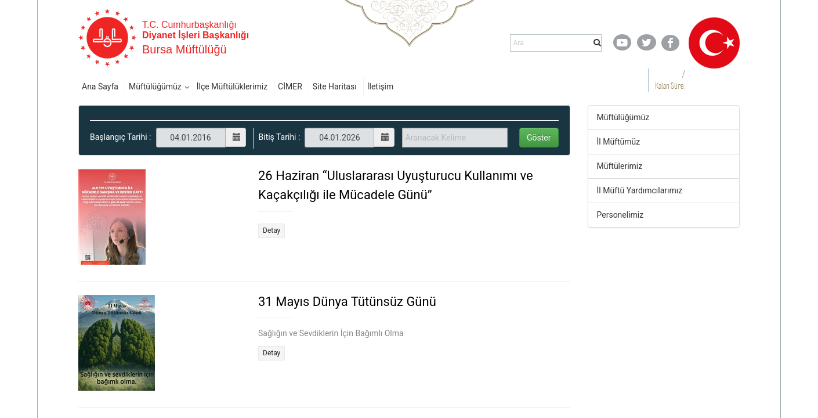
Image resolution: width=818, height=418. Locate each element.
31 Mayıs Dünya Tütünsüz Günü (347, 301)
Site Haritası (335, 86)
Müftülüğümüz (155, 86)
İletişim (380, 86)
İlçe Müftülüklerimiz (232, 86)
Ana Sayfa (100, 86)
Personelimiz (620, 214)
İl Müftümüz (618, 141)
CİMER (290, 86)
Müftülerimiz (620, 166)
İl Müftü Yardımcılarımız (640, 190)
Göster (539, 137)
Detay (271, 230)
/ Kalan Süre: (670, 80)
